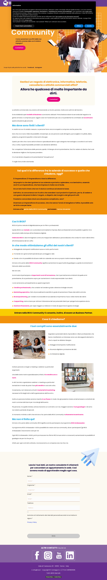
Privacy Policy (32, 522)
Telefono (30, 503)
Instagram (38, 67)
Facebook (30, 67)
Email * (29, 494)
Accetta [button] (89, 26)
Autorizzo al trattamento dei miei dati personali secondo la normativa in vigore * (52, 516)
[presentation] (40, 527)
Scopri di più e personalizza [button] (23, 26)
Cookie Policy (57, 576)
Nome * (29, 476)
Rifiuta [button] (79, 26)
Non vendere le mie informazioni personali (67, 16)
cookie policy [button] (88, 11)
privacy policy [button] (28, 20)
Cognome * (31, 485)
